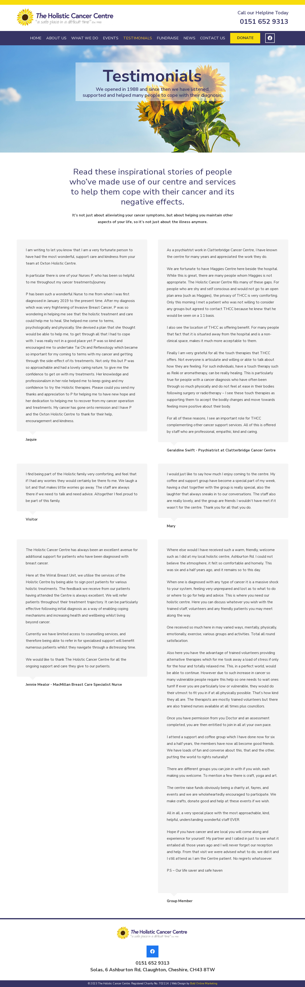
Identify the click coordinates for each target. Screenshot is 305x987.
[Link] (66, 17)
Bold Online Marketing (203, 983)
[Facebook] (270, 38)
